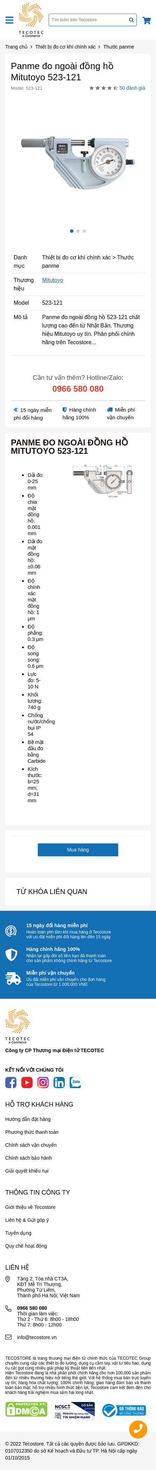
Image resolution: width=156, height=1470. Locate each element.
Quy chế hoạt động (26, 1246)
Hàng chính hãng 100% (53, 949)
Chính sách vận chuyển (31, 1145)
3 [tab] (84, 231)
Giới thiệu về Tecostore (30, 1207)
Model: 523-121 (26, 88)
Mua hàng (78, 849)
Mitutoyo (52, 280)
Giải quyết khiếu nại (27, 1171)
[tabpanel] (78, 159)
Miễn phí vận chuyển (50, 973)
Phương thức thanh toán (31, 1132)
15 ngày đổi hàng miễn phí (56, 925)
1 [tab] (71, 231)
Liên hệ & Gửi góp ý (27, 1220)
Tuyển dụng (18, 1233)
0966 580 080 (78, 388)
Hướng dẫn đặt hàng (28, 1119)
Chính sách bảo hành (28, 1158)
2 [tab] (78, 231)
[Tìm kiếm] (131, 20)
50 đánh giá (132, 88)
